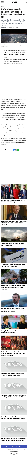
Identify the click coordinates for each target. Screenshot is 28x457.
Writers (13, 446)
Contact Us (8, 446)
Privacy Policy (19, 446)
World (2, 6)
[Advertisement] (14, 83)
